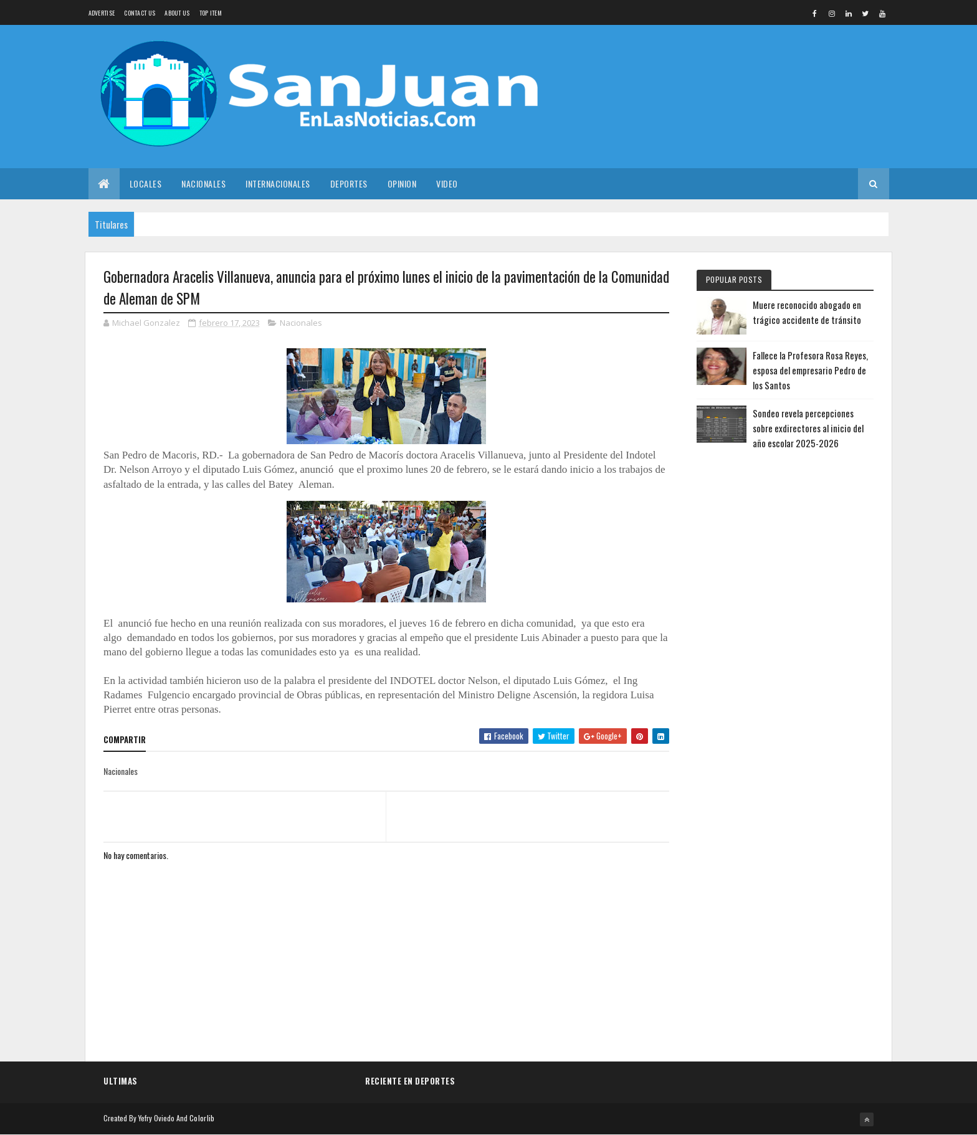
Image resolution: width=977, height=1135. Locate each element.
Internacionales (277, 183)
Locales (146, 183)
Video (447, 183)
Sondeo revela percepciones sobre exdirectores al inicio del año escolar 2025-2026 (808, 428)
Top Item (210, 12)
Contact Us (139, 12)
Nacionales (203, 183)
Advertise (101, 12)
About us (176, 12)
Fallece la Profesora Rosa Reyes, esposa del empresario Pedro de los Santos (810, 370)
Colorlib (201, 1118)
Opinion (402, 183)
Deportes (349, 183)
